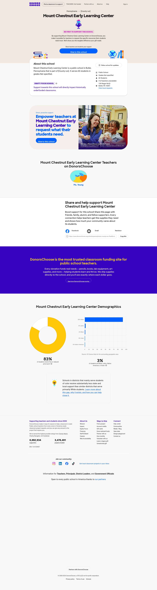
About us (100, 4)
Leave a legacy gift (102, 445)
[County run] (85, 11)
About (65, 102)
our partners (100, 484)
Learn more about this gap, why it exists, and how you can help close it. (82, 397)
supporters (40, 445)
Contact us (117, 440)
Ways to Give (102, 426)
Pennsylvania (72, 11)
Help (107, 4)
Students (90, 102)
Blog (120, 433)
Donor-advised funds (103, 436)
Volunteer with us (102, 443)
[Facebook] (67, 468)
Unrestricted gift (102, 448)
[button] (96, 241)
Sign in (125, 4)
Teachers (77, 102)
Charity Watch (63, 438)
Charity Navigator (34, 440)
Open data (117, 436)
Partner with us (89, 4)
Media (115, 433)
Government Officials (104, 478)
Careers (82, 440)
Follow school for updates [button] (109, 65)
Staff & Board (84, 438)
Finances (83, 436)
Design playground (119, 438)
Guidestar (46, 440)
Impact (82, 431)
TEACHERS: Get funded (73, 4)
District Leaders (83, 478)
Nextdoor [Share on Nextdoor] (115, 235)
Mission (82, 428)
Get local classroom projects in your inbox (94, 468)
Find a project (101, 428)
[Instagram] (54, 468)
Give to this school (78, 51)
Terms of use (80, 582)
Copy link (123, 241)
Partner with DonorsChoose (78, 571)
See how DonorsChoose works (78, 285)
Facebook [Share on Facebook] (72, 235)
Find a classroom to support (53, 4)
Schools (88, 582)
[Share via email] (97, 235)
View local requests (105, 88)
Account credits (102, 431)
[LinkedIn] (60, 468)
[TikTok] (73, 468)
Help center (117, 428)
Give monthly (101, 440)
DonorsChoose (34, 4)
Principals (70, 478)
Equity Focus (84, 433)
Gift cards (100, 433)
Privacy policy (70, 582)
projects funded (66, 445)
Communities (118, 431)
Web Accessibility (85, 443)
